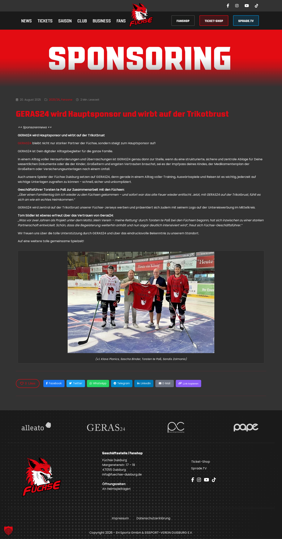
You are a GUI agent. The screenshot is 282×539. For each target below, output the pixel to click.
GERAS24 (25, 143)
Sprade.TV (199, 468)
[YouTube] (247, 6)
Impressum (120, 518)
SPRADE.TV (246, 21)
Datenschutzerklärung (153, 518)
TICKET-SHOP (214, 21)
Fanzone (66, 100)
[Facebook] (228, 6)
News (26, 20)
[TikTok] (256, 6)
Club (82, 20)
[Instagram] (237, 6)
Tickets (45, 20)
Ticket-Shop (200, 462)
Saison (65, 20)
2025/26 (54, 100)
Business (102, 20)
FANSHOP (183, 21)
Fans (121, 20)
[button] (8, 530)
